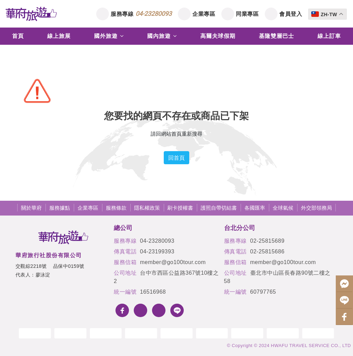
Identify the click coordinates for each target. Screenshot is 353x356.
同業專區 (247, 13)
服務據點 (59, 208)
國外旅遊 (109, 36)
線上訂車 (329, 36)
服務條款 (116, 208)
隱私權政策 (147, 208)
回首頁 (176, 157)
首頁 (18, 36)
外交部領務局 (316, 208)
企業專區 (203, 13)
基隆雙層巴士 (276, 36)
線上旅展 (59, 36)
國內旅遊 (162, 36)
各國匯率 (254, 208)
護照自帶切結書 (219, 208)
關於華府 (31, 208)
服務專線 (141, 13)
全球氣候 (283, 208)
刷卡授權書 (180, 208)
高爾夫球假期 (217, 36)
